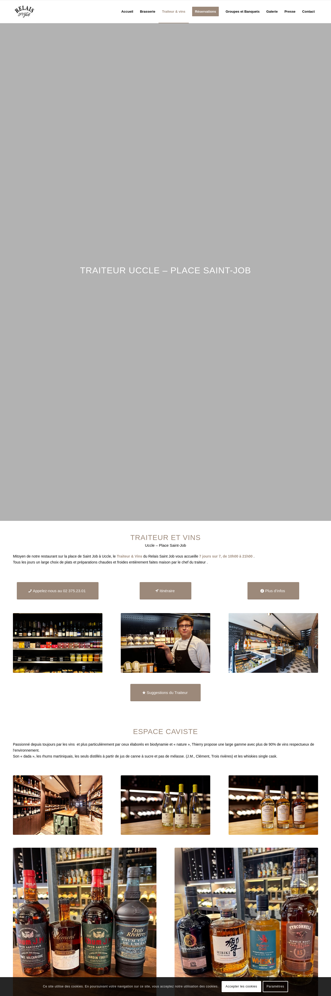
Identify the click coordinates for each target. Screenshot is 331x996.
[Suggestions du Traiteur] (165, 692)
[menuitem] (127, 11)
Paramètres (275, 986)
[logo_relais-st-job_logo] (24, 11)
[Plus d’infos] (273, 590)
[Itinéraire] (165, 590)
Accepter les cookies (241, 986)
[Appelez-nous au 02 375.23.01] (58, 590)
